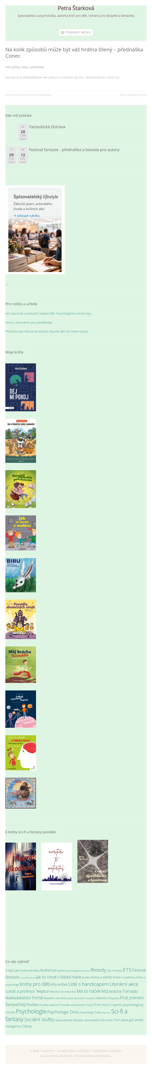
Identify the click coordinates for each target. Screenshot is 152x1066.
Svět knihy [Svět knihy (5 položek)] (106, 1020)
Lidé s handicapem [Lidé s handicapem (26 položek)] (88, 984)
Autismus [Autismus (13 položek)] (48, 970)
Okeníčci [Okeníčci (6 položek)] (101, 998)
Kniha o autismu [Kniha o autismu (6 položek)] (124, 977)
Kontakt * (49, 1051)
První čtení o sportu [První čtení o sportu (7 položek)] (107, 1004)
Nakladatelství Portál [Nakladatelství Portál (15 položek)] (24, 997)
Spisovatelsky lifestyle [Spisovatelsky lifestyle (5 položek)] (69, 1020)
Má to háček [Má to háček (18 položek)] (89, 991)
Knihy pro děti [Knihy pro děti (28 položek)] (35, 984)
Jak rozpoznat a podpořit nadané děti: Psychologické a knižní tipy (48, 313)
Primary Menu (78, 32)
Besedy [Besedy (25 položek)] (98, 969)
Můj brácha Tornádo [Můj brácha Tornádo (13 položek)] (119, 991)
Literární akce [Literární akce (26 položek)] (123, 984)
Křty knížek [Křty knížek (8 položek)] (59, 984)
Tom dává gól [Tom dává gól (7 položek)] (123, 1020)
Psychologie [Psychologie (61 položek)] (31, 1011)
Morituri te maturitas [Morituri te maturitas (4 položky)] (63, 991)
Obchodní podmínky (107, 1051)
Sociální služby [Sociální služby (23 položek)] (39, 1019)
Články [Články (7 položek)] (26, 1026)
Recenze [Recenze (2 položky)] (106, 1012)
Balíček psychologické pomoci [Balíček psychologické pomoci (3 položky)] (74, 970)
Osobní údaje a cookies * (74, 1051)
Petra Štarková (76, 8)
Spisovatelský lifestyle (103, 77)
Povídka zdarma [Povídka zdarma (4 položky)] (49, 1005)
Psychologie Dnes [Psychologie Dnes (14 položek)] (63, 1012)
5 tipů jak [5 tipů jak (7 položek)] (12, 970)
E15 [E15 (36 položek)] (127, 969)
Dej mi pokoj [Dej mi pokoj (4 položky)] (114, 970)
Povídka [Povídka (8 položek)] (32, 1004)
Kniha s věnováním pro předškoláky (28, 322)
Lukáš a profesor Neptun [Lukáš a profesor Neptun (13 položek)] (27, 991)
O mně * (35, 1051)
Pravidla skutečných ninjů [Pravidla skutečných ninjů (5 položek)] (76, 1005)
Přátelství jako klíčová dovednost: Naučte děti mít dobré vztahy (46, 331)
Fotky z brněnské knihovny (133, 95)
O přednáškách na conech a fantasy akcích (52, 77)
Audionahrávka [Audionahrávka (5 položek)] (29, 970)
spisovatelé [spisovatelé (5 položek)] (91, 1020)
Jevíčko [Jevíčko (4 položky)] (86, 977)
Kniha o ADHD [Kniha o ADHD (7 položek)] (101, 977)
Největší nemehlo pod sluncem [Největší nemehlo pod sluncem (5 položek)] (64, 998)
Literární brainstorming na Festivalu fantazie (28, 95)
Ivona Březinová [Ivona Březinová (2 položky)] (27, 977)
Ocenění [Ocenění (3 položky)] (90, 998)
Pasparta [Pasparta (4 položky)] (113, 998)
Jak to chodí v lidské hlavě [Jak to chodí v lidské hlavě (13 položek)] (58, 977)
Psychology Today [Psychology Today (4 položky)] (91, 1012)
